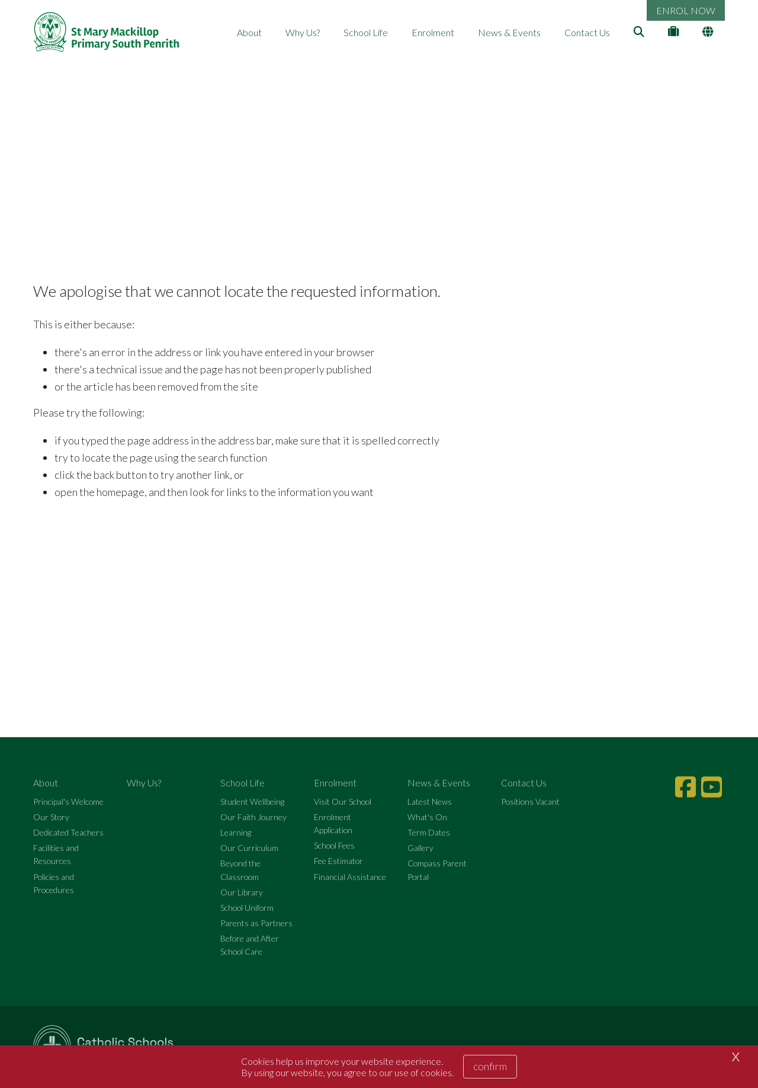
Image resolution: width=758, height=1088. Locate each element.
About (249, 32)
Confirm (490, 1066)
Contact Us (587, 32)
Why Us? (302, 32)
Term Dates (428, 832)
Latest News (429, 801)
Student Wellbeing (252, 801)
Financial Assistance (350, 877)
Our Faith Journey (253, 817)
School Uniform (247, 908)
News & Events (509, 32)
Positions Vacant (530, 801)
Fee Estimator (338, 861)
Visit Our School (342, 801)
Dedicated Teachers (68, 832)
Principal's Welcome (68, 801)
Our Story (51, 817)
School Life (365, 32)
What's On (427, 817)
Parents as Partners (256, 923)
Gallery (420, 848)
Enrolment (433, 32)
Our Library (241, 892)
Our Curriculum (249, 848)
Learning (235, 832)
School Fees (334, 845)
